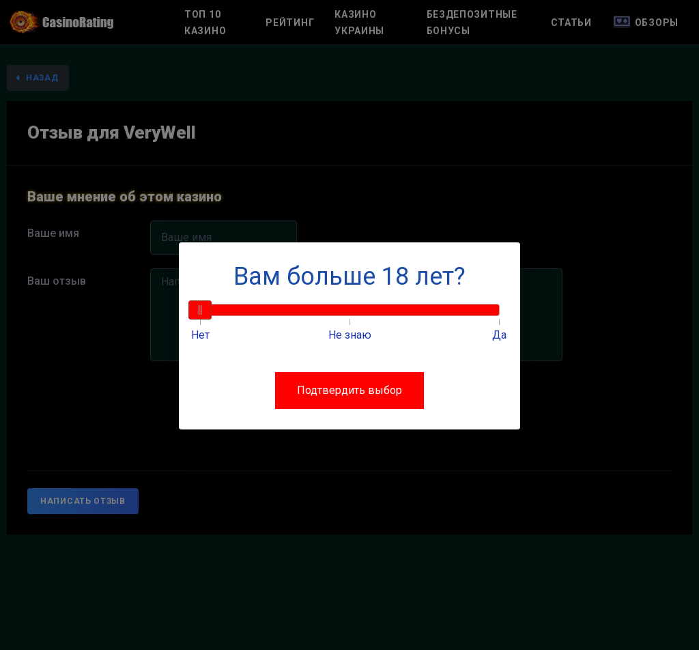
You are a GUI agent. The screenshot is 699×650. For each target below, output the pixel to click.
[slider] (200, 310)
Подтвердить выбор (349, 390)
